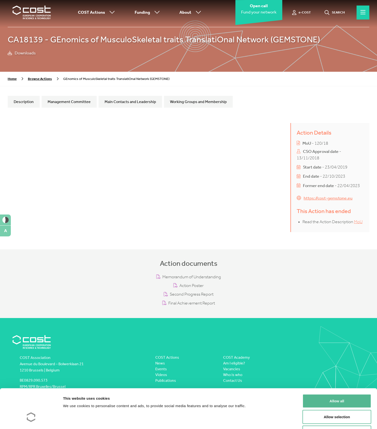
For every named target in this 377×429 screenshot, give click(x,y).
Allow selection (337, 386)
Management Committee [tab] (69, 101)
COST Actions (97, 12)
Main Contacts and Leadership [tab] (130, 101)
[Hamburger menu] (363, 13)
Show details (252, 419)
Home (12, 79)
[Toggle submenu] (111, 12)
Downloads (22, 53)
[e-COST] (301, 12)
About (191, 12)
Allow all (337, 370)
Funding (148, 12)
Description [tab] (24, 101)
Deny (337, 401)
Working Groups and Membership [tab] (198, 101)
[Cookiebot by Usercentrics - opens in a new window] (31, 419)
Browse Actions (40, 79)
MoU (358, 221)
